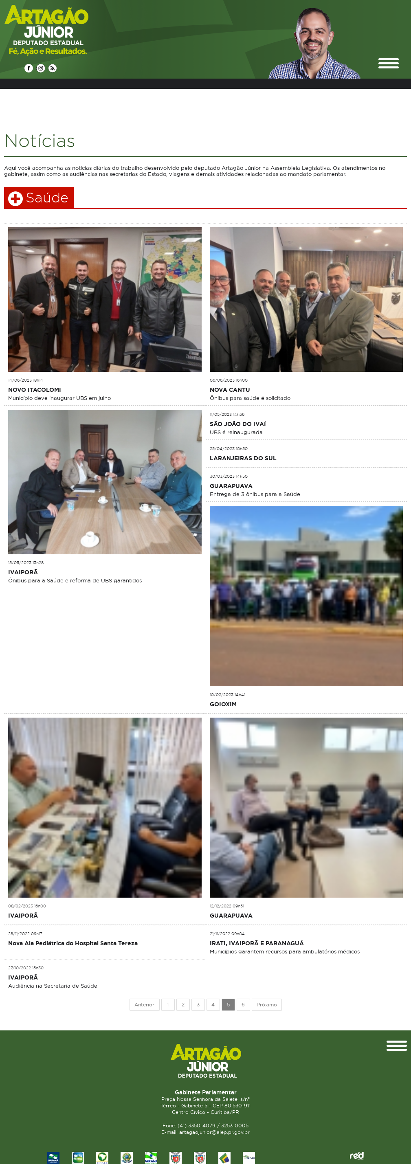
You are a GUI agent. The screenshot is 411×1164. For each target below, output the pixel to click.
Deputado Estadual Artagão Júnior (65, 30)
